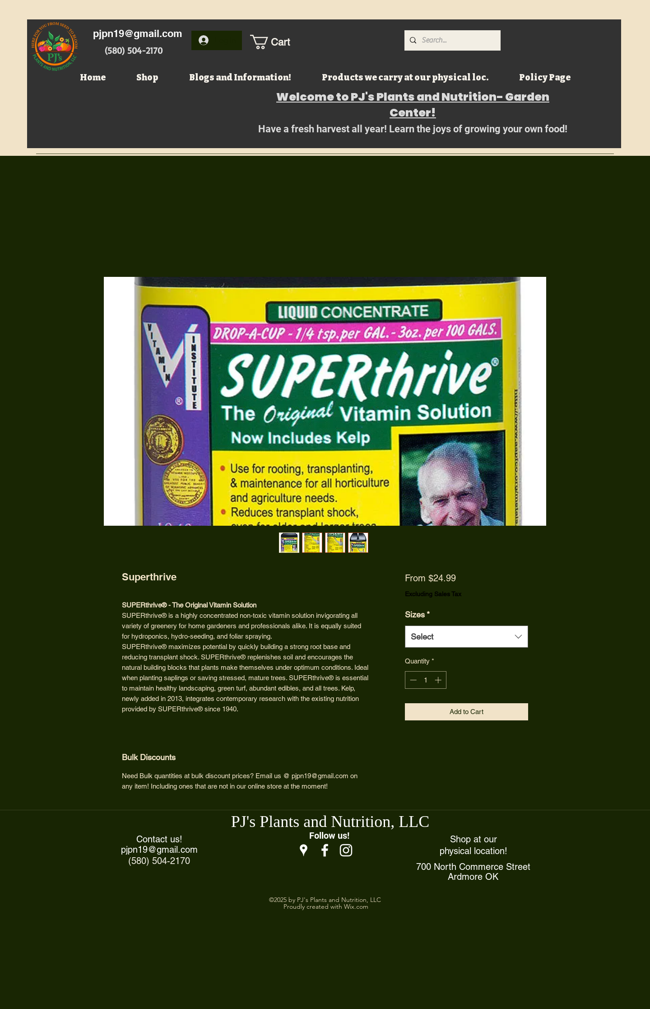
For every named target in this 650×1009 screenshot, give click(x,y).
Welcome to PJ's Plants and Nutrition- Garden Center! (412, 105)
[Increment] (439, 680)
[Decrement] (412, 680)
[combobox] (466, 637)
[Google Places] (303, 850)
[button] (279, 42)
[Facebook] (324, 850)
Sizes (417, 614)
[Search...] (452, 40)
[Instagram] (346, 850)
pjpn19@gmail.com (137, 33)
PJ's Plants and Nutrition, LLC (330, 822)
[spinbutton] (425, 680)
